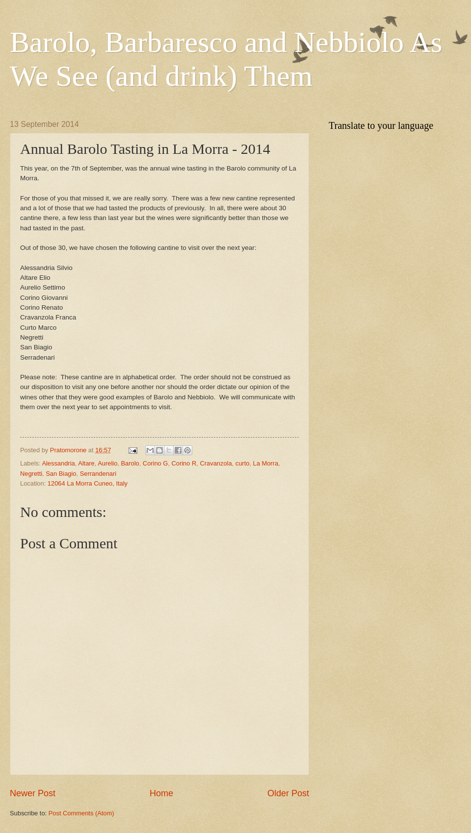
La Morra (266, 463)
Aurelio (107, 463)
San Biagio (61, 473)
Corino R (184, 463)
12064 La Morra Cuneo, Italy (88, 483)
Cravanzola (216, 463)
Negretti (31, 473)
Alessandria (58, 463)
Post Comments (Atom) (81, 813)
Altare (86, 463)
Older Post (288, 793)
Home (161, 793)
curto (243, 463)
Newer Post (32, 793)
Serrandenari (98, 473)
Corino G (155, 463)
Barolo (130, 463)
